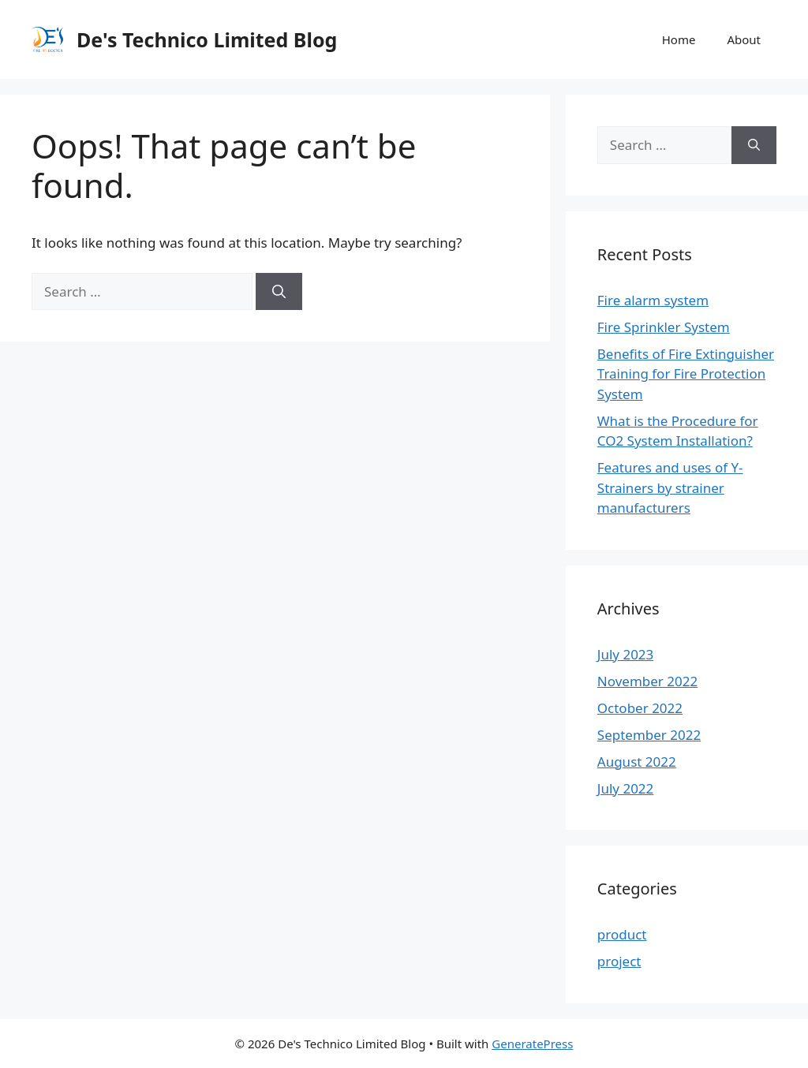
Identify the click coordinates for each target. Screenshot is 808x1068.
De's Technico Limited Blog (207, 39)
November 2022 (647, 681)
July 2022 (625, 788)
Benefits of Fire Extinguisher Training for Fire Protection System (685, 374)
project (619, 961)
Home (679, 39)
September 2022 (649, 735)
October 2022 (640, 708)
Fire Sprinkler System (663, 327)
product (622, 934)
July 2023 (625, 654)
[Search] (279, 292)
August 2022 (636, 761)
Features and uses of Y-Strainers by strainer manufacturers (670, 487)
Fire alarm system (653, 300)
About (744, 39)
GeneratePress (532, 1043)
